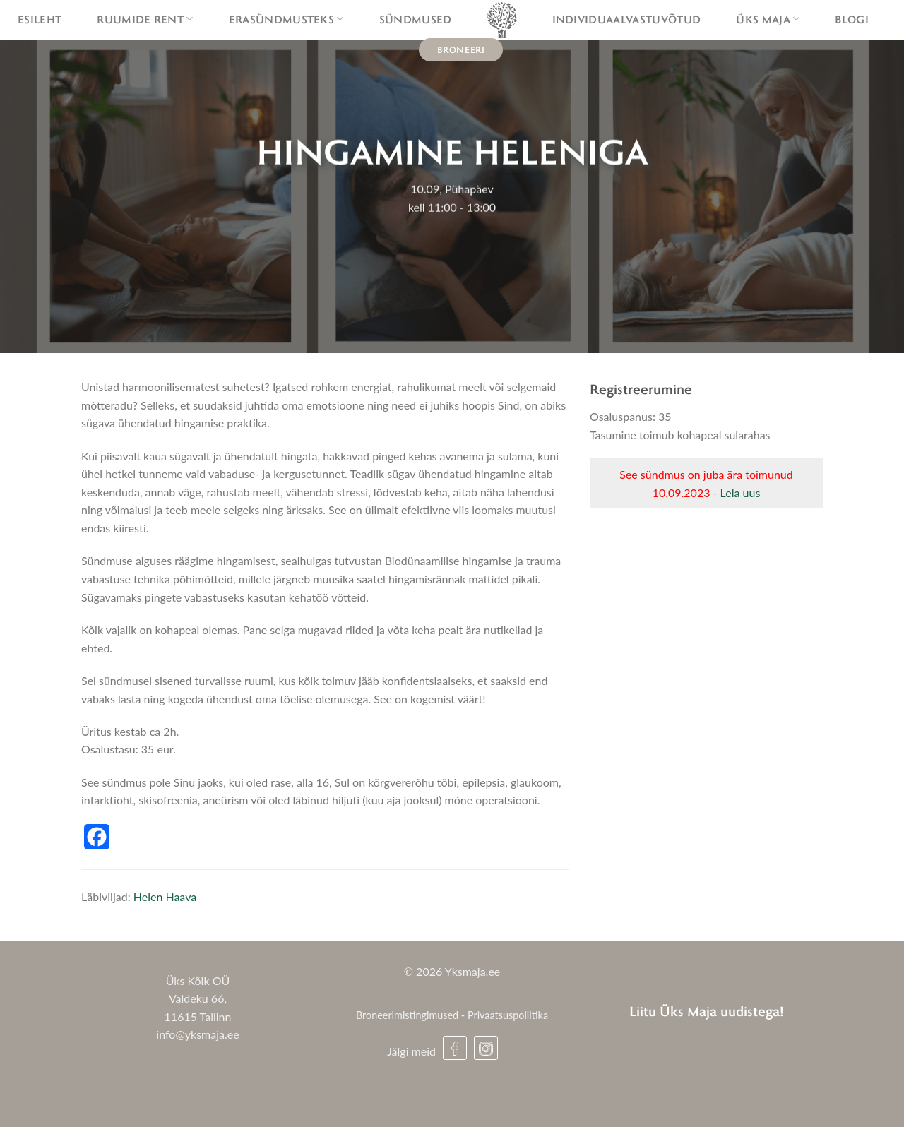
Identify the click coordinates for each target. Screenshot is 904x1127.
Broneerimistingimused (407, 1015)
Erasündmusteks (286, 19)
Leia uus (740, 492)
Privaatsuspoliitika (508, 1015)
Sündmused (415, 19)
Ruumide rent (145, 19)
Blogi (852, 19)
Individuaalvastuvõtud (626, 19)
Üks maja (767, 19)
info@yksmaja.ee (197, 1034)
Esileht (39, 19)
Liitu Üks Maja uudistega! (706, 1011)
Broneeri (461, 49)
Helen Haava (164, 896)
